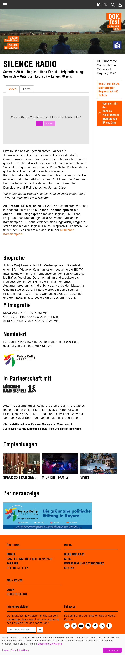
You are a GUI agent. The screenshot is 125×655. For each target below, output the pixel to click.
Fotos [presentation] (27, 89)
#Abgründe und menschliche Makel (62, 428)
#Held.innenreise (31, 428)
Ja (39, 123)
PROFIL (11, 554)
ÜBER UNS (13, 545)
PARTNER (12, 563)
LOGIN (10, 589)
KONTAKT (70, 568)
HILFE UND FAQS (74, 554)
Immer (49, 123)
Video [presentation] (13, 89)
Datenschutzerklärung (50, 643)
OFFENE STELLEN (17, 568)
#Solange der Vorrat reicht (57, 424)
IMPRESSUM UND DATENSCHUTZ (84, 563)
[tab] (13, 89)
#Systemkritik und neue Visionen (22, 424)
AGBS (67, 559)
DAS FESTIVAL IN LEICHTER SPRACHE (30, 559)
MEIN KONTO (15, 580)
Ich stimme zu (112, 650)
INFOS (68, 545)
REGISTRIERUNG (17, 594)
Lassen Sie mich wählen (15, 650)
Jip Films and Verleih (66, 418)
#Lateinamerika (12, 428)
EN (105, 5)
